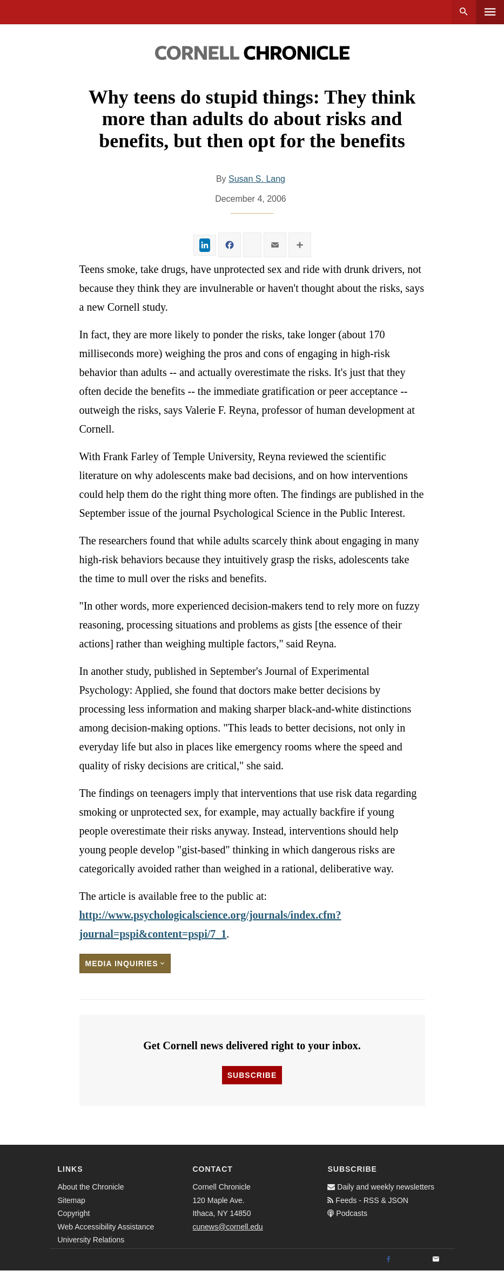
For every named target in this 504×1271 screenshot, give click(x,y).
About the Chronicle (91, 1187)
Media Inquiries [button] (125, 963)
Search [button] (464, 12)
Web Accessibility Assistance (106, 1226)
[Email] (436, 1259)
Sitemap (71, 1200)
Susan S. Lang (257, 178)
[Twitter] (412, 1259)
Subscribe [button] (252, 1075)
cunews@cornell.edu (227, 1226)
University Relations (91, 1239)
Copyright (74, 1213)
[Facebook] (388, 1259)
